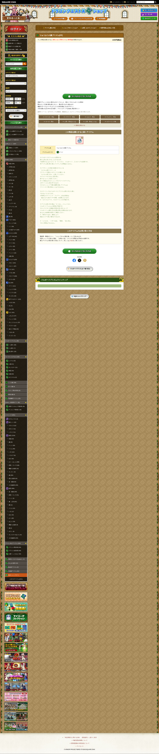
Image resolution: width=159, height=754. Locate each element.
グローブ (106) (13, 276)
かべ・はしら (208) (14, 462)
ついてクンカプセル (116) (12, 356)
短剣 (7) (11, 173)
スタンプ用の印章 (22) (14, 390)
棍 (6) (10, 190)
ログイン (16, 29)
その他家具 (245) (13, 485)
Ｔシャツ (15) (12, 253)
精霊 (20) (11, 370)
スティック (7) (13, 177)
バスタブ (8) (12, 455)
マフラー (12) (12, 325)
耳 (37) (11, 305)
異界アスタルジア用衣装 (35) (17, 406)
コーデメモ (149, 14)
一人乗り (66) (12, 345)
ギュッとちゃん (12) (14, 322)
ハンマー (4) (12, 203)
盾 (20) (11, 216)
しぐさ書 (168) (12, 382)
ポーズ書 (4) (11, 386)
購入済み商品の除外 (11, 107)
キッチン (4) (12, 472)
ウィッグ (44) (12, 223)
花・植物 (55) (12, 481)
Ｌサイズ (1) (12, 432)
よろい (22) (12, 246)
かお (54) (11, 309)
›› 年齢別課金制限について (79, 740)
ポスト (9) (11, 531)
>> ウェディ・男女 (110, 117)
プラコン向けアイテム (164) (13, 543)
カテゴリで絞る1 (11, 72)
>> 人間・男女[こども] (89, 121)
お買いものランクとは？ (89, 28)
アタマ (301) (12, 220)
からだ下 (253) (13, 259)
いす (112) (11, 452)
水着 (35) (11, 256)
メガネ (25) (12, 302)
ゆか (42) (11, 515)
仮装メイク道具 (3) (13, 139)
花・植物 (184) (13, 491)
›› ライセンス (79, 746)
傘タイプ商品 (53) (14, 329)
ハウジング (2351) (10, 415)
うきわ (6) (11, 332)
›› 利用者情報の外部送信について (79, 743)
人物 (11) (11, 364)
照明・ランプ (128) (14, 465)
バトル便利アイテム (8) (15, 131)
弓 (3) (10, 210)
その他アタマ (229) (14, 229)
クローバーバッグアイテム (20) (13, 127)
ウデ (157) (11, 269)
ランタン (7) (12, 335)
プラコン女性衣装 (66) (15, 550)
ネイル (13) (12, 279)
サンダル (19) (12, 296)
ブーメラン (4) (13, 206)
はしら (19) (12, 521)
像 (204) (11, 475)
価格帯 (7, 88)
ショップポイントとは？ (70, 28)
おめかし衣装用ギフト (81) (12, 402)
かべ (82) (11, 518)
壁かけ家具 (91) (13, 478)
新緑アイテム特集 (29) (14, 46)
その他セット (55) (14, 154)
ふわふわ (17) (12, 315)
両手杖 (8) (11, 180)
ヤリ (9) (11, 183)
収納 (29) (11, 438)
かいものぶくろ (149, 10)
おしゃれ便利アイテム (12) (16, 134)
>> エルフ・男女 (90, 117)
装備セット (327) (13, 147)
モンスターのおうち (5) (15, 534)
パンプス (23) (12, 292)
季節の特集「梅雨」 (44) (15, 49)
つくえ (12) (12, 508)
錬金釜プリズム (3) (13, 567)
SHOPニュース (149, 18)
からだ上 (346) (13, 233)
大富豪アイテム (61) (13, 571)
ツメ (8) (11, 193)
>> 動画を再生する (79, 125)
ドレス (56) (12, 239)
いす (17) (11, 511)
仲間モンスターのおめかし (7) (16, 559)
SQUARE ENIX (9, 2)
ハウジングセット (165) (15, 151)
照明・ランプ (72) (14, 495)
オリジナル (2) (13, 377)
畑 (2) (10, 528)
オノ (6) (11, 186)
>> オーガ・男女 (49, 121)
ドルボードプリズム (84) (12, 341)
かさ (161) (11, 312)
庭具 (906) (11, 488)
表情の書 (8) (11, 394)
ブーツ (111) (12, 286)
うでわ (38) (12, 272)
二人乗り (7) (12, 348)
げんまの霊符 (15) (13, 563)
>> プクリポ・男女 (48, 117)
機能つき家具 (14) (14, 468)
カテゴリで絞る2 (11, 80)
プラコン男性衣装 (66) (15, 547)
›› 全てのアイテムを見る (16, 579)
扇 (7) (10, 200)
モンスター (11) (13, 367)
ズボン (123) (12, 262)
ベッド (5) (11, 498)
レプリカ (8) (12, 360)
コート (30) (12, 249)
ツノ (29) (11, 226)
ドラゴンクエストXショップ (79, 11)
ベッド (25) (12, 445)
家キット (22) (12, 422)
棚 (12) (11, 505)
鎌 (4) (10, 213)
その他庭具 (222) (13, 538)
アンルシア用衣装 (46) (15, 409)
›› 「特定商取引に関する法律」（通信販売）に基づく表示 (79, 737)
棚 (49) (11, 442)
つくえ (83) (12, 448)
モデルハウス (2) (13, 419)
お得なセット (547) (10, 143)
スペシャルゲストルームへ (16, 587)
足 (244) (11, 282)
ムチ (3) (11, 196)
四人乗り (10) (12, 351)
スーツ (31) (12, 243)
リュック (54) (12, 319)
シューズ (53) (12, 289)
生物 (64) (11, 374)
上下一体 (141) (13, 236)
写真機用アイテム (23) (14, 398)
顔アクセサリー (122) (15, 299)
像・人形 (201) (13, 501)
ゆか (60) (11, 458)
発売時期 (8, 96)
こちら (71, 240)
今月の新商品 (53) (13, 40)
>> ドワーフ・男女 (69, 117)
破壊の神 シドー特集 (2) (15, 43)
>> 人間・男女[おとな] (69, 121)
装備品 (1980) (9, 159)
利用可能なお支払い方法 (107, 28)
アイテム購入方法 (50, 28)
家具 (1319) (12, 435)
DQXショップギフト (13, 575)
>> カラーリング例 (110, 121)
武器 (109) (11, 163)
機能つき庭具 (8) (13, 524)
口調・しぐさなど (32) (15, 554)
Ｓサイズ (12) (12, 425)
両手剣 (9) (11, 170)
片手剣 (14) (12, 167)
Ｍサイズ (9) (12, 429)
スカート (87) (12, 266)
